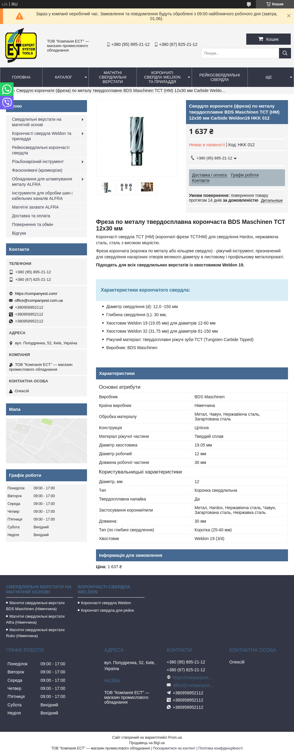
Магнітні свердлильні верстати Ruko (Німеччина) (35, 633)
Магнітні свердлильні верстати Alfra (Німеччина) (35, 619)
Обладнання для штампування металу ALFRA (42, 182)
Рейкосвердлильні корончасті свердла (40, 150)
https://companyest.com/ (36, 293)
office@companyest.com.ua (39, 300)
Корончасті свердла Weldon (106, 603)
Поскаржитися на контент (174, 748)
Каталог (63, 77)
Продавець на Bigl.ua (147, 743)
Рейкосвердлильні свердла (220, 77)
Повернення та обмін (32, 224)
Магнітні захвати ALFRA (35, 207)
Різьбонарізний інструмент (38, 161)
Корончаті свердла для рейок (107, 610)
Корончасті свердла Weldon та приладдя (41, 136)
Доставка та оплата (31, 215)
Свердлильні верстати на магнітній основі (36, 122)
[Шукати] (285, 53)
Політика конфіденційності (220, 748)
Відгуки (19, 233)
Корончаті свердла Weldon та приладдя (162, 77)
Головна (21, 77)
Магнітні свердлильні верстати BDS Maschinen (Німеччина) (35, 606)
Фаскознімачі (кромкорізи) (37, 170)
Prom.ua (175, 737)
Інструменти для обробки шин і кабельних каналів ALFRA (42, 196)
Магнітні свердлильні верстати (112, 77)
